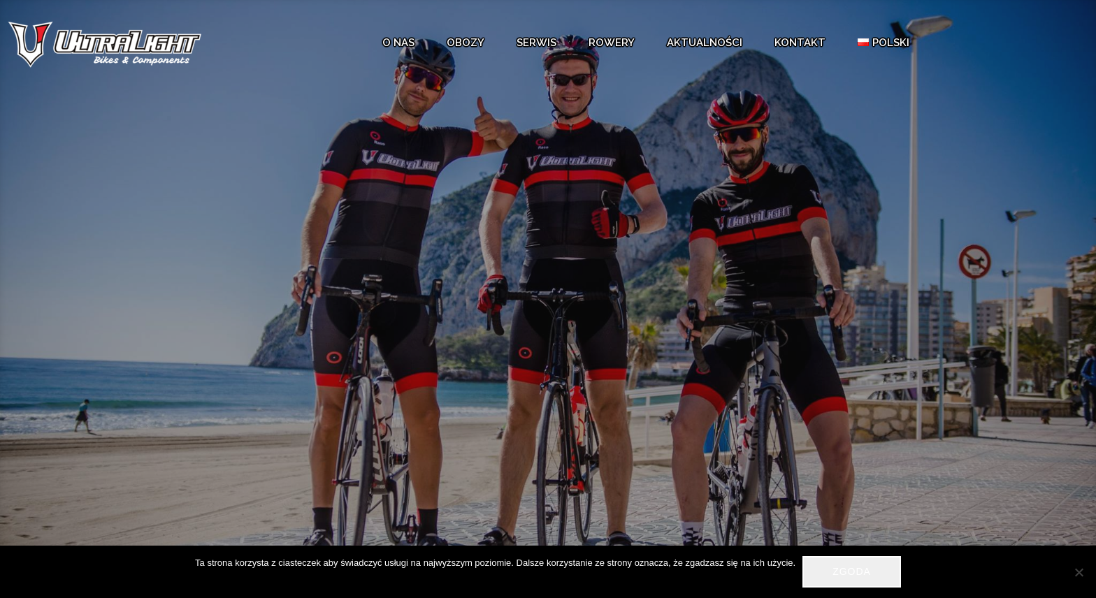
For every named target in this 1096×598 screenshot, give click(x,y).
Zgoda (851, 571)
